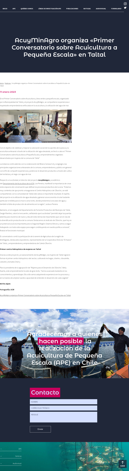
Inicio (5, 9)
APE (14, 9)
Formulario (116, 9)
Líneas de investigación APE (49, 9)
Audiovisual (101, 9)
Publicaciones (72, 9)
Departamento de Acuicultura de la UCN (18, 183)
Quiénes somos (27, 9)
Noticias (87, 9)
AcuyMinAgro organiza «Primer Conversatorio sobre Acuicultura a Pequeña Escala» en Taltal (35, 295)
